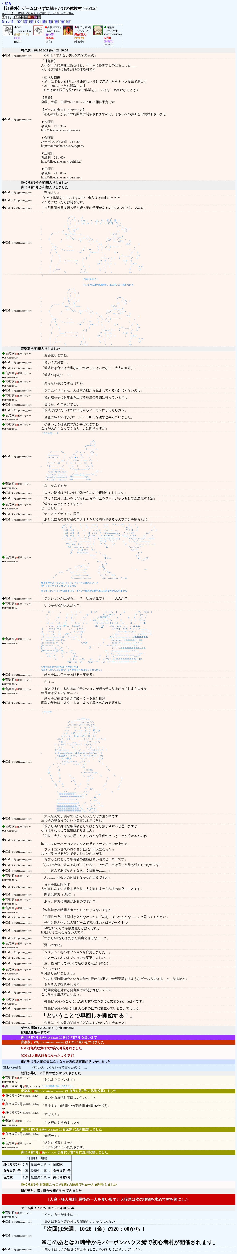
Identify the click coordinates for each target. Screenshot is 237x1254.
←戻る (6, 3)
